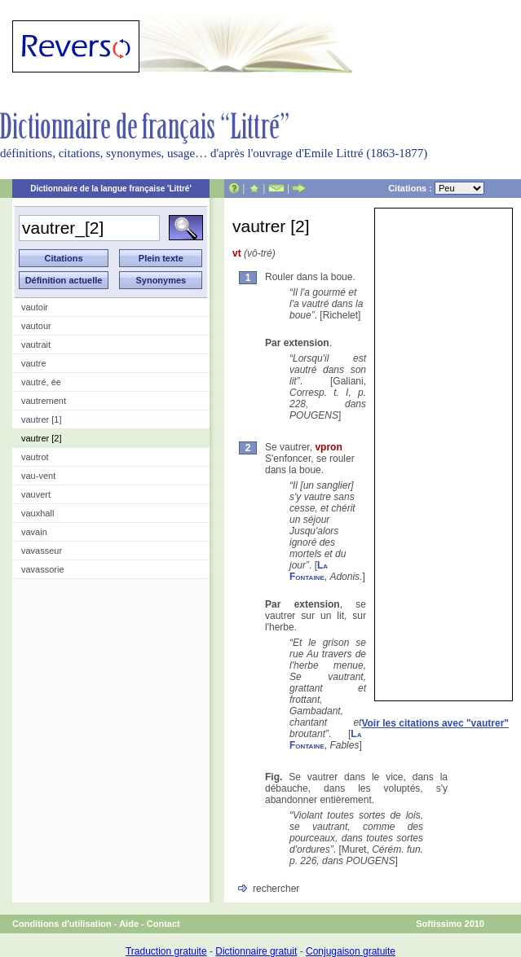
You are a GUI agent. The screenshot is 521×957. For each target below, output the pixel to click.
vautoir (34, 307)
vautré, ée (41, 382)
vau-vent (38, 476)
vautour (36, 326)
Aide (129, 923)
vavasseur (41, 550)
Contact (163, 923)
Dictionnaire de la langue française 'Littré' (111, 188)
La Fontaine (308, 571)
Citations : (436, 188)
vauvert (36, 494)
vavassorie (42, 569)
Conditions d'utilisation (62, 923)
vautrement (43, 401)
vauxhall (37, 513)
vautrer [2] (41, 438)
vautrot (35, 457)
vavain (34, 532)
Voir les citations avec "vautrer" (435, 723)
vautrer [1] (41, 419)
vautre (33, 363)
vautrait (36, 344)
